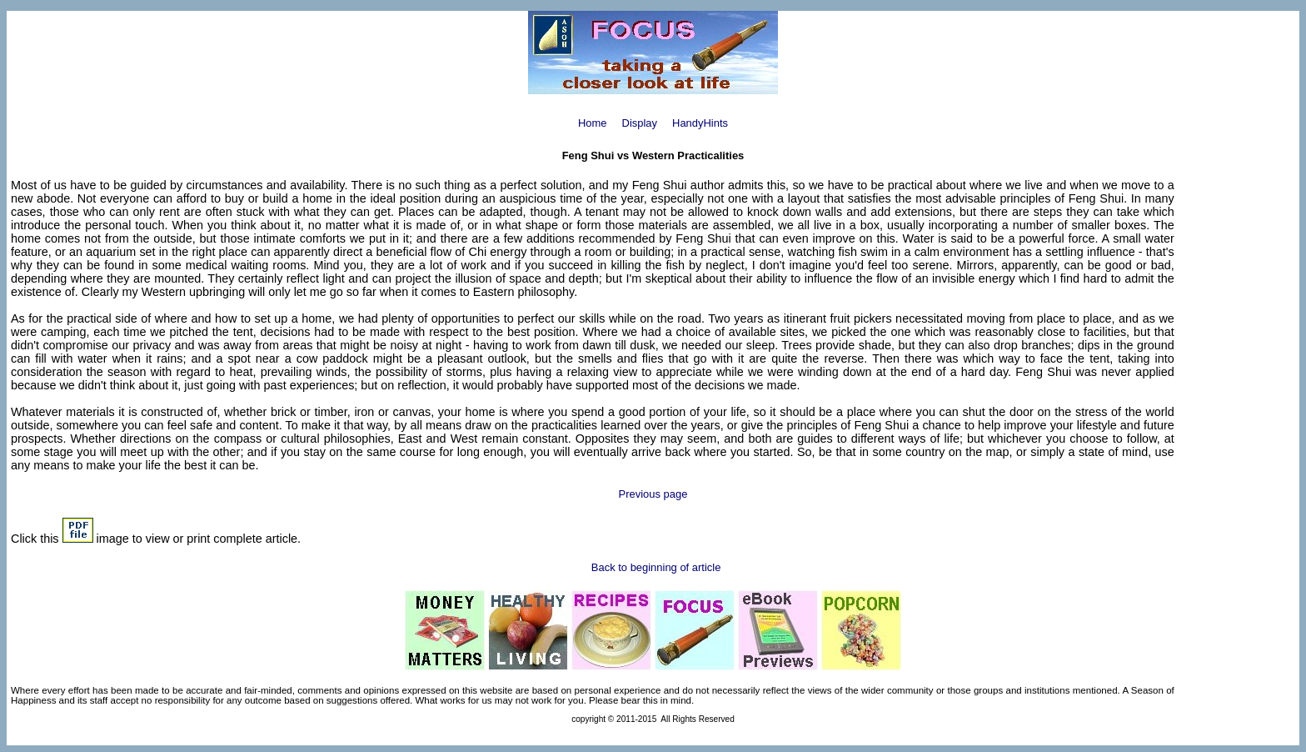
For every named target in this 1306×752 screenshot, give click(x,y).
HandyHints (700, 123)
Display (639, 123)
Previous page (653, 494)
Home (592, 123)
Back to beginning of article (656, 567)
